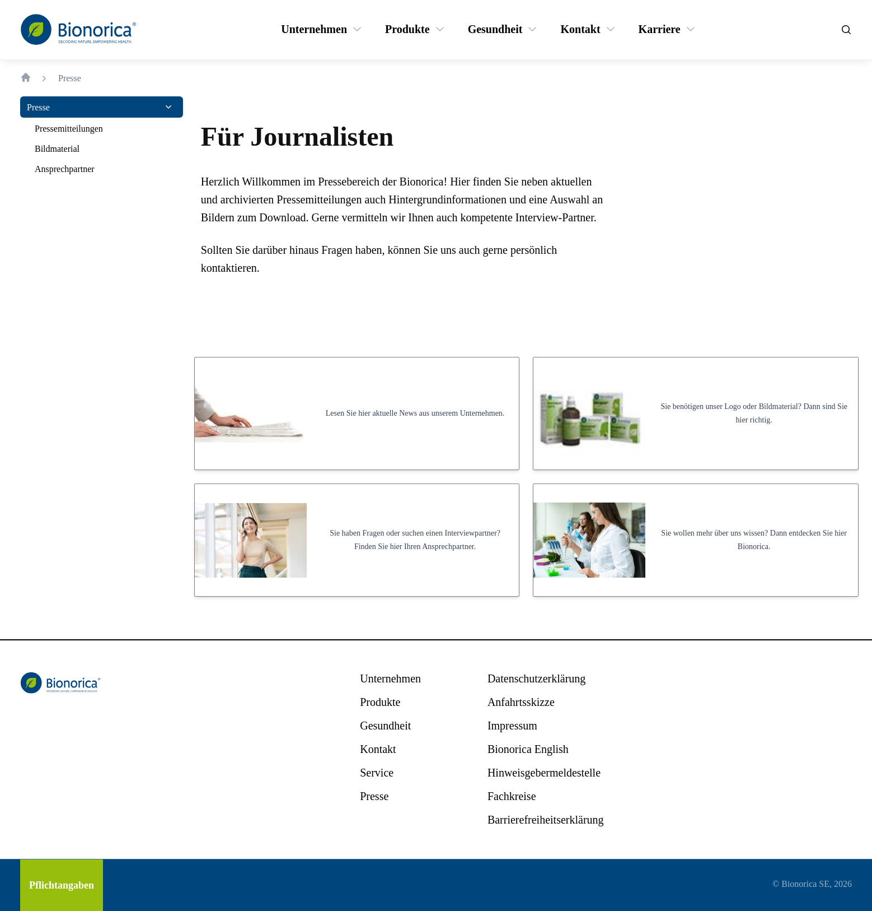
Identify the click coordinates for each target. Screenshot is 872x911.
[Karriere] (660, 29)
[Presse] (38, 107)
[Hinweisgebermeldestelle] (544, 772)
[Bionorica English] (528, 749)
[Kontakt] (580, 29)
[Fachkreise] (511, 796)
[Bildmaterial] (57, 149)
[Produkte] (407, 29)
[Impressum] (512, 725)
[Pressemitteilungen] (69, 129)
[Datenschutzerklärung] (536, 678)
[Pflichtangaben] (61, 885)
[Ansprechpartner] (65, 169)
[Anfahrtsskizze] (521, 702)
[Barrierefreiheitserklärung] (545, 819)
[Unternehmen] (314, 29)
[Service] (376, 772)
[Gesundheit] (495, 29)
